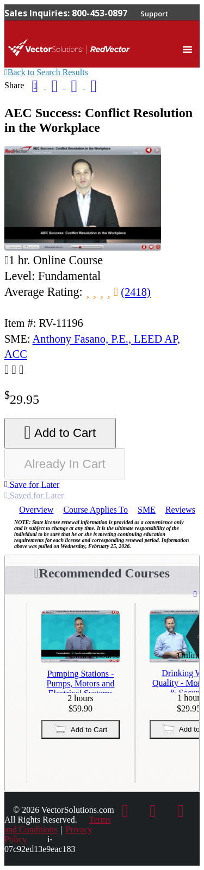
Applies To (95, 509)
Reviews (180, 509)
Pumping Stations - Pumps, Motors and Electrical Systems (81, 681)
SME (147, 509)
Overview (36, 509)
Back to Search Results (46, 72)
